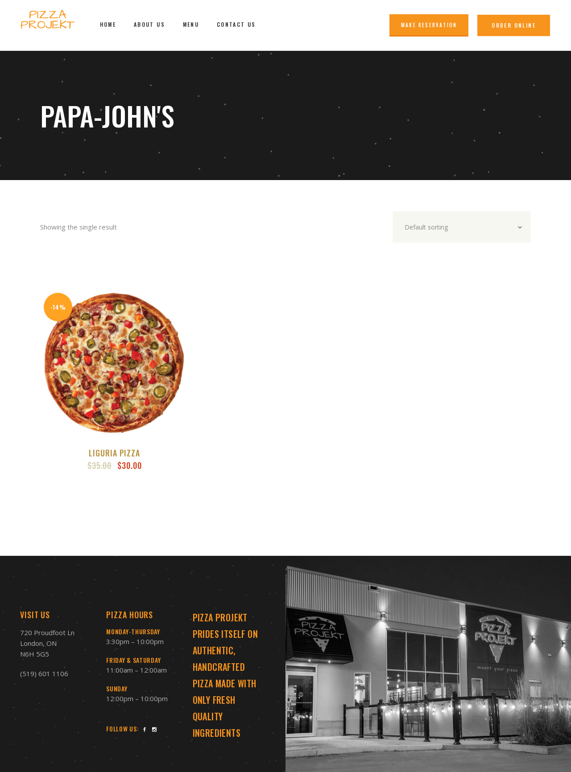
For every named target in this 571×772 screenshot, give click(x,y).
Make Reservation (429, 25)
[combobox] (462, 226)
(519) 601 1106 (44, 673)
